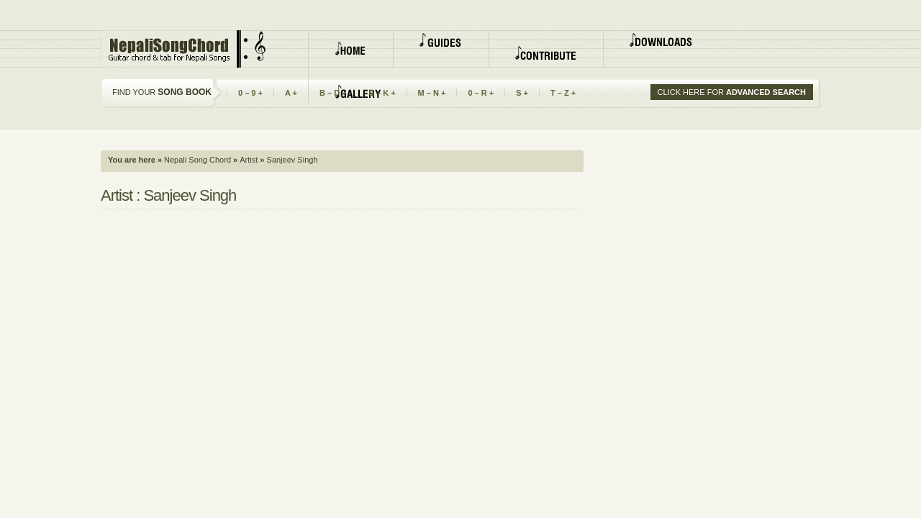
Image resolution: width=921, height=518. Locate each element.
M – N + (432, 92)
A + (291, 92)
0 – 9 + (250, 92)
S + (522, 92)
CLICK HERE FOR (732, 92)
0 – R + (481, 92)
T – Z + (563, 92)
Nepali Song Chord (196, 159)
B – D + (333, 92)
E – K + (382, 92)
